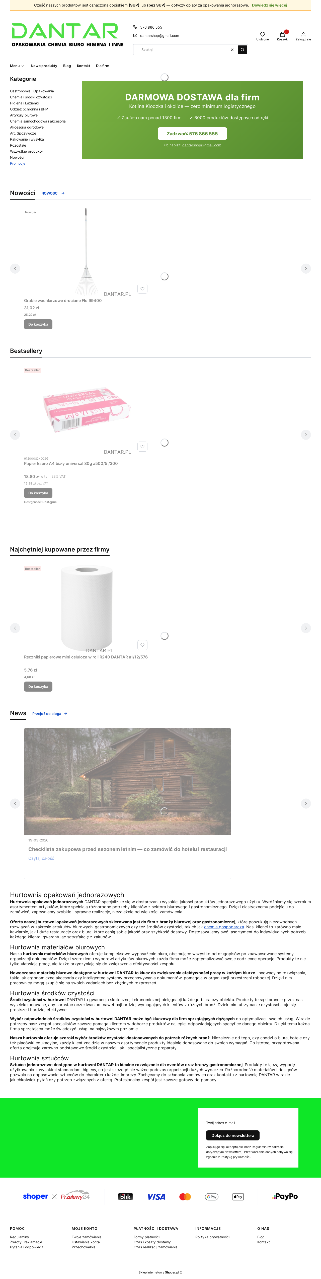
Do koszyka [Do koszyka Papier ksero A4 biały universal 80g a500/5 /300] (38, 493)
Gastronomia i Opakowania (32, 91)
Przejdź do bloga (50, 713)
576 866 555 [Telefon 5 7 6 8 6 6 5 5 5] (151, 27)
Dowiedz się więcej (269, 5)
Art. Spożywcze (23, 133)
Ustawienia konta (86, 1242)
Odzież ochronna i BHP (29, 109)
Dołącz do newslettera (232, 1135)
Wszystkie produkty (26, 151)
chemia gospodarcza (224, 926)
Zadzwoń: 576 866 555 (192, 133)
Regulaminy (19, 1237)
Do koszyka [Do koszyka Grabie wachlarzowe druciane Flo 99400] (38, 324)
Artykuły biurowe (24, 115)
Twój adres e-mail (220, 1123)
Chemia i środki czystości (31, 97)
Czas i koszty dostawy (152, 1242)
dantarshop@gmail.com (201, 145)
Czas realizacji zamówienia (156, 1247)
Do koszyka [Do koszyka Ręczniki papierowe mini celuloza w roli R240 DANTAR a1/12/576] (38, 686)
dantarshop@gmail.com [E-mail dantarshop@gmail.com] (159, 35)
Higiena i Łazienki (24, 103)
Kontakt (263, 1242)
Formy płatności (146, 1237)
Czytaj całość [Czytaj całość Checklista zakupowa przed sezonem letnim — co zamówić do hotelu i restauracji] (41, 858)
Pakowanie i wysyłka (27, 139)
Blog (261, 1237)
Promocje (17, 163)
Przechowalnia (84, 1247)
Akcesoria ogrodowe (27, 127)
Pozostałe (18, 145)
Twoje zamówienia (87, 1237)
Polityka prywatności (212, 1237)
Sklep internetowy (159, 1272)
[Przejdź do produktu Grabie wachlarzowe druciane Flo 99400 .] (86, 252)
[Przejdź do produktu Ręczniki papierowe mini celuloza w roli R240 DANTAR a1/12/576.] (86, 608)
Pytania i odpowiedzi (27, 1247)
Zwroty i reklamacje (26, 1242)
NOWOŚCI (53, 193)
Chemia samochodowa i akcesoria (38, 121)
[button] (242, 49)
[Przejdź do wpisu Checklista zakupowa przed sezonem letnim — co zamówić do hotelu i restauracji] (127, 781)
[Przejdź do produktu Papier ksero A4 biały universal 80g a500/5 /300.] (86, 410)
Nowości (17, 157)
